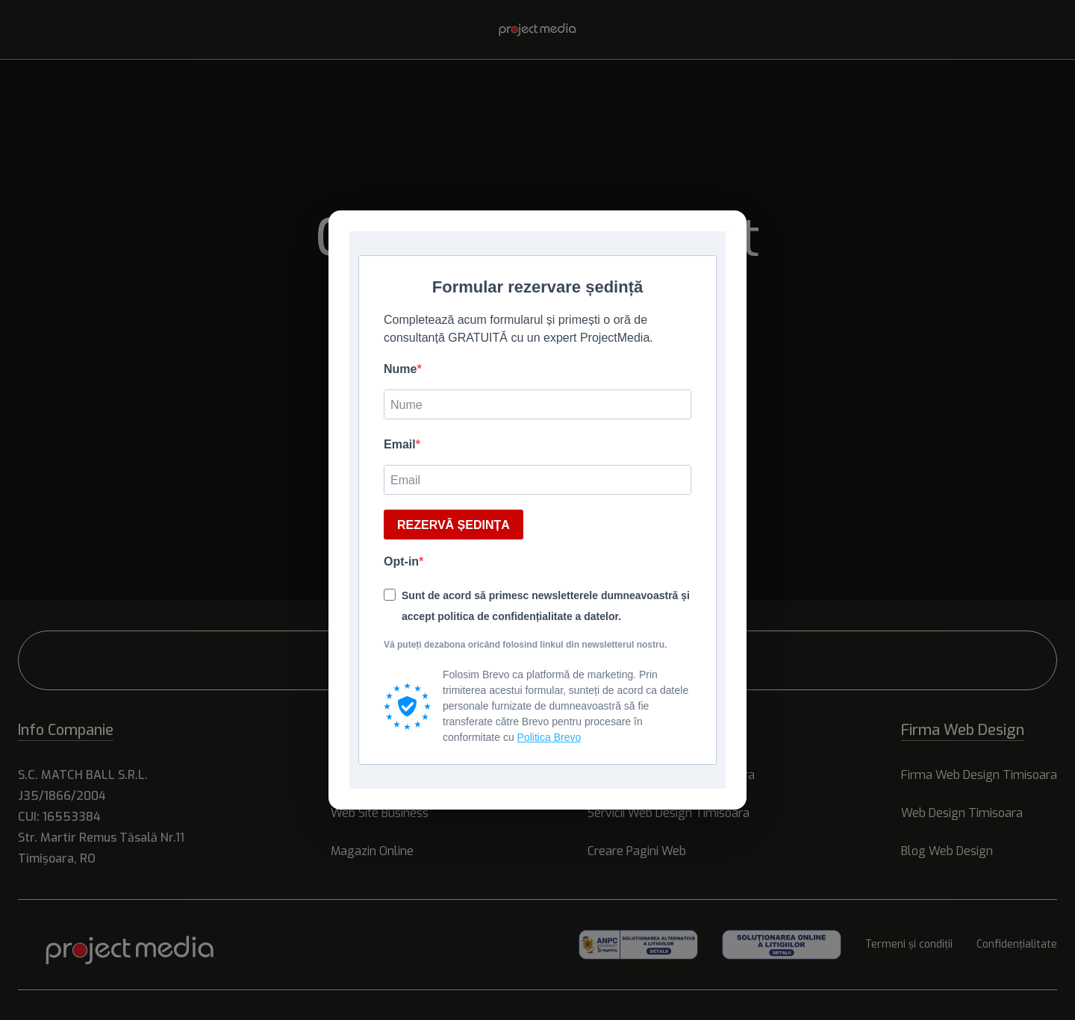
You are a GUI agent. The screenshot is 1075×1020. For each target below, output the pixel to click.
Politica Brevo (549, 737)
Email (400, 444)
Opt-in (401, 561)
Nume (400, 369)
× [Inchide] (727, 227)
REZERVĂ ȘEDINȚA (453, 525)
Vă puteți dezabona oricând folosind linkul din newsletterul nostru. (525, 644)
